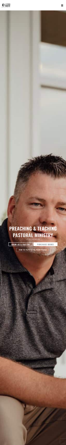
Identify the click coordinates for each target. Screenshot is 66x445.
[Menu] (62, 5)
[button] (21, 244)
